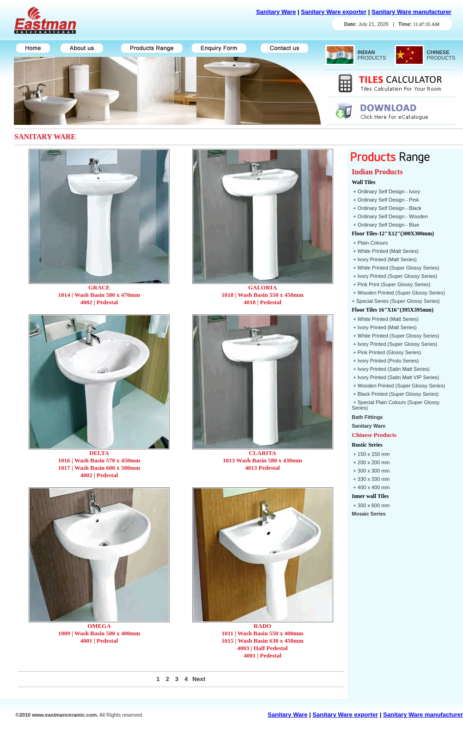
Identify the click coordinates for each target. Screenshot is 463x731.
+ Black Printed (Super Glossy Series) (395, 394)
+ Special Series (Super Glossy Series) (395, 301)
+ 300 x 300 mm (371, 470)
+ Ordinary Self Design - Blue (385, 224)
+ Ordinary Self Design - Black (386, 208)
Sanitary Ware (276, 11)
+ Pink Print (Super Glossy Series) (391, 284)
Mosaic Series (368, 513)
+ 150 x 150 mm (371, 454)
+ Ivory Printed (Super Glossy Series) (394, 276)
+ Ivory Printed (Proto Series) (385, 360)
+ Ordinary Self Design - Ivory (386, 191)
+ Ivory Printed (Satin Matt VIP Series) (395, 377)
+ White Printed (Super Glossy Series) (395, 267)
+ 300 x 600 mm (371, 505)
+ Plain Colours (370, 243)
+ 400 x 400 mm (371, 487)
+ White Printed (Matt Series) (385, 251)
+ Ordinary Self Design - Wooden (390, 216)
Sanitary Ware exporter (333, 11)
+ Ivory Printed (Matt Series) (384, 259)
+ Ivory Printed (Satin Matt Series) (390, 369)
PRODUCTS (370, 55)
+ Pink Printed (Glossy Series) (386, 352)
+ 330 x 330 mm (371, 479)
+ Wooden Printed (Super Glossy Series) (398, 292)
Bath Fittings (367, 417)
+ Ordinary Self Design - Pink (385, 200)
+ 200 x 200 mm (371, 462)
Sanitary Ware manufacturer (411, 11)
